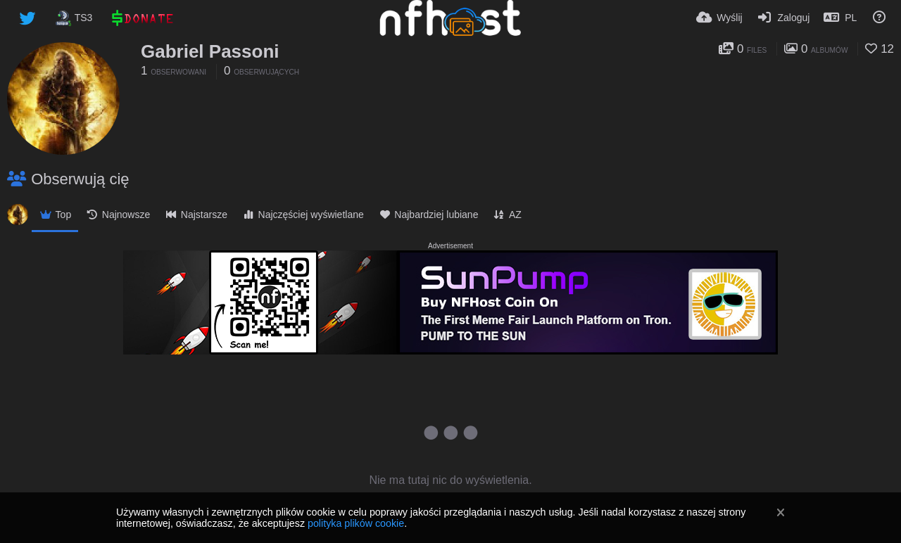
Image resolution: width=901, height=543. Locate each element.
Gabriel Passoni (210, 51)
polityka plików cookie (356, 523)
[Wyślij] (719, 17)
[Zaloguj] (783, 17)
